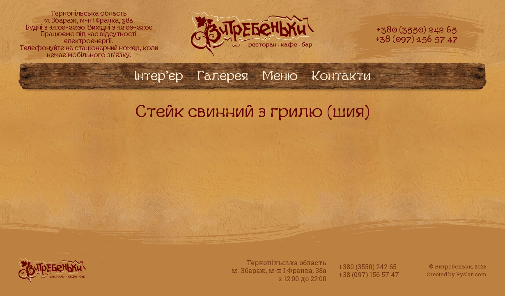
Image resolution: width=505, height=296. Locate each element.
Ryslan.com (471, 274)
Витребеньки (453, 266)
